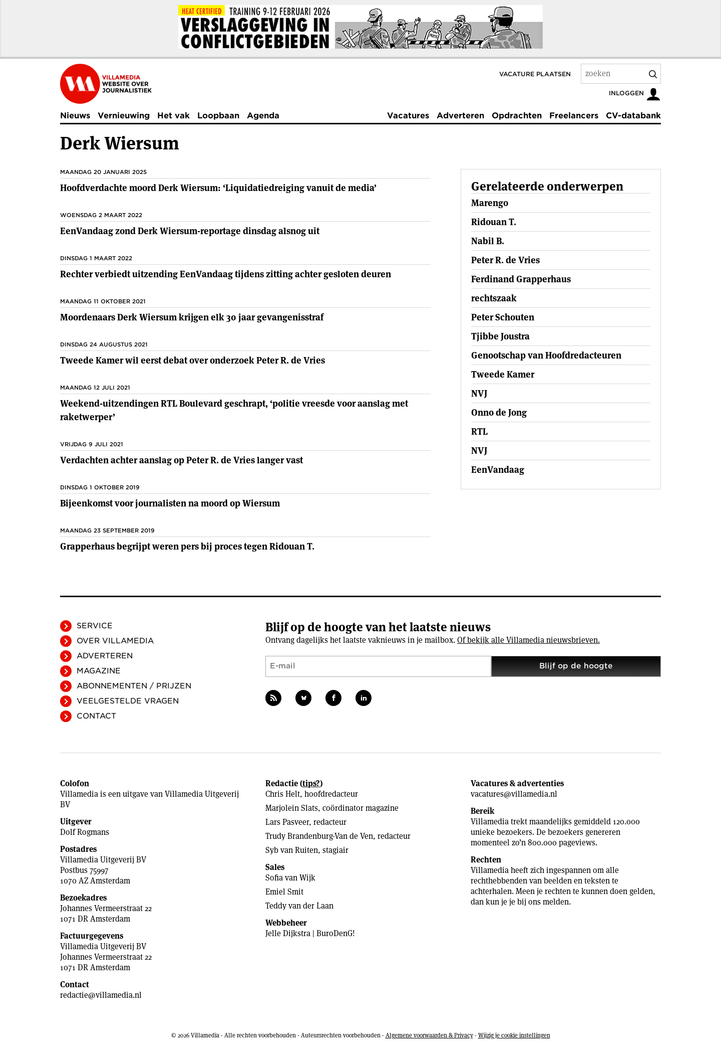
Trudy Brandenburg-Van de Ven (319, 836)
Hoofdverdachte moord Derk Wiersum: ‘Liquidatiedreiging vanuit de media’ (218, 188)
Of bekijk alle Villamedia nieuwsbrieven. (528, 640)
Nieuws (75, 115)
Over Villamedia (115, 640)
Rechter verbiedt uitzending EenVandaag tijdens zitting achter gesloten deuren (225, 274)
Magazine (99, 670)
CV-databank (633, 115)
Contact (96, 716)
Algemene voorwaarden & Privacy (429, 1035)
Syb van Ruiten (291, 850)
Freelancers (573, 115)
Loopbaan (218, 115)
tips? (311, 783)
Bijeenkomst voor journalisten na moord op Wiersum (170, 503)
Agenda (263, 115)
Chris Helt (282, 794)
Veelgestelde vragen (128, 700)
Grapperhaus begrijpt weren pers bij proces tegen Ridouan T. (187, 546)
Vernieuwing (124, 115)
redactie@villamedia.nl (101, 995)
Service (95, 625)
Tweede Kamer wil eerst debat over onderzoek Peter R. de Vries (192, 360)
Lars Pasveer (287, 822)
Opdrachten (517, 115)
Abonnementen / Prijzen (134, 685)
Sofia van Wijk (290, 877)
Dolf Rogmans (84, 832)
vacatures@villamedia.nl (514, 794)
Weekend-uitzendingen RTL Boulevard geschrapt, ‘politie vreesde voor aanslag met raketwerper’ (234, 410)
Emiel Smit (284, 891)
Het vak (173, 115)
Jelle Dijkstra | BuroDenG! (310, 933)
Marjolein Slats (291, 808)
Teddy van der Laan (299, 906)
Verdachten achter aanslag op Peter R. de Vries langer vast (181, 460)
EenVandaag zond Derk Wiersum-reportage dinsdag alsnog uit (189, 231)
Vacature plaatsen (535, 74)
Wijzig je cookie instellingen (514, 1035)
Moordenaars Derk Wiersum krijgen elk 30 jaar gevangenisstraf (191, 317)
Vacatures (408, 115)
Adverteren (460, 115)
